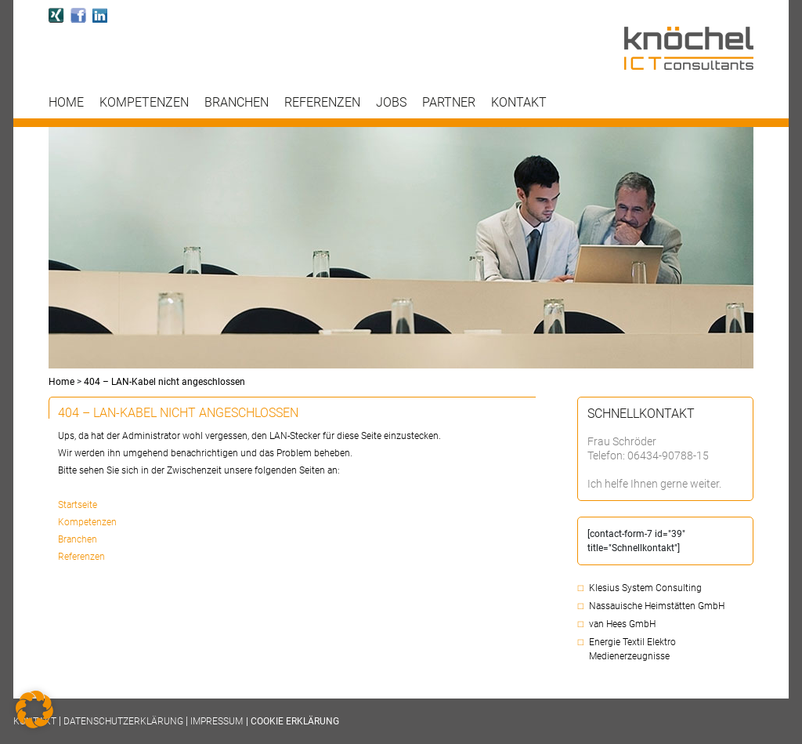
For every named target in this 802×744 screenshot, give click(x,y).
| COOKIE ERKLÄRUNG (292, 721)
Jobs (391, 103)
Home (66, 103)
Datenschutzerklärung (123, 721)
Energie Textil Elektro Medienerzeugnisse (632, 649)
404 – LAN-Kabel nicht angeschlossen (164, 381)
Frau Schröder (621, 441)
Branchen (236, 103)
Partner (448, 103)
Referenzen (322, 103)
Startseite (77, 504)
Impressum (216, 721)
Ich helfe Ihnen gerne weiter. (654, 483)
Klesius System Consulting (645, 587)
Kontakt (519, 103)
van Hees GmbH (622, 624)
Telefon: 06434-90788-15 (648, 455)
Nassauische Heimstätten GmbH (656, 606)
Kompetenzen (144, 103)
